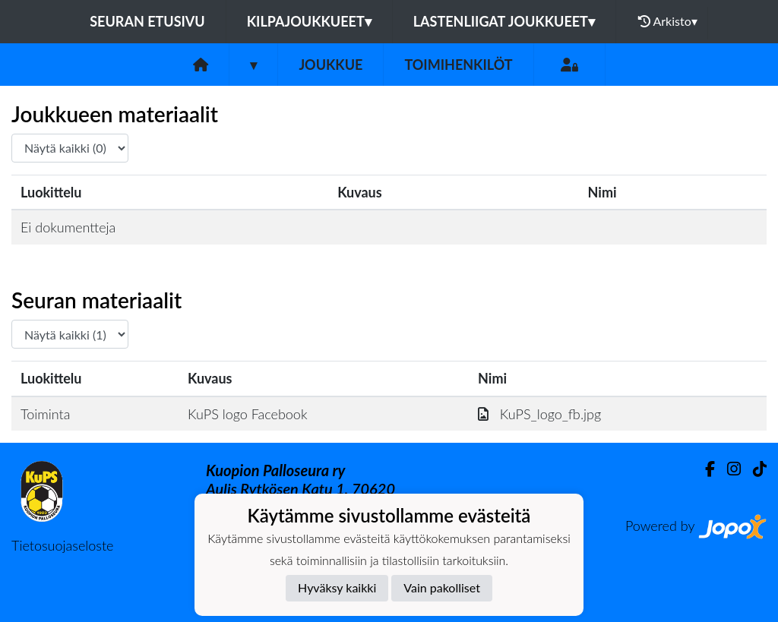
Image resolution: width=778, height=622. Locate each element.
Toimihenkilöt (458, 64)
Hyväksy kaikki (337, 587)
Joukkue (330, 64)
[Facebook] (704, 469)
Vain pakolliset (441, 587)
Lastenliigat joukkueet (504, 21)
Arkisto (667, 21)
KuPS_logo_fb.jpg (539, 414)
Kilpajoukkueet (309, 21)
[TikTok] (754, 469)
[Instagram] (728, 469)
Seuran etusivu (147, 21)
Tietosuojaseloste (62, 545)
